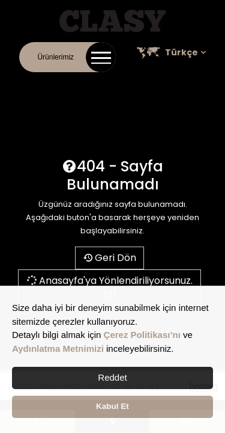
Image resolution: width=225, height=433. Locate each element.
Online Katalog (133, 84)
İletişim (44, 84)
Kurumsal (81, 84)
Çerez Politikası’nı (142, 335)
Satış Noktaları (114, 97)
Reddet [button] (112, 377)
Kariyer (180, 84)
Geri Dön (109, 258)
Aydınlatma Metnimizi (58, 348)
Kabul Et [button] (112, 406)
